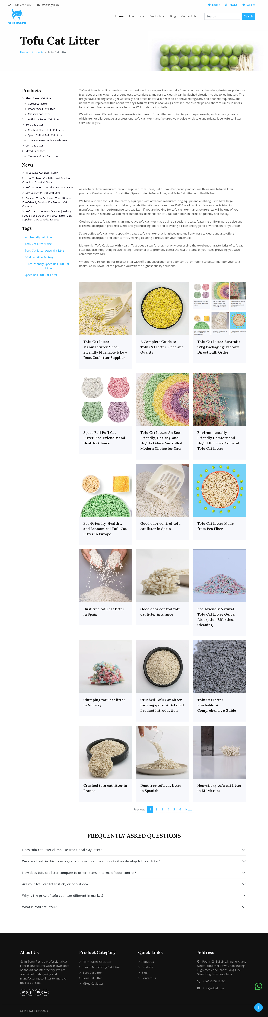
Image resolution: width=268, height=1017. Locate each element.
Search (248, 16)
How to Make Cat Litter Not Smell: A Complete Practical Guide (46, 180)
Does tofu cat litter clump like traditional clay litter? (134, 850)
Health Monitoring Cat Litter (42, 119)
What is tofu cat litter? (134, 907)
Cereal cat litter (38, 103)
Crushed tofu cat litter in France (105, 788)
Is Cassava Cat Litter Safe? (41, 172)
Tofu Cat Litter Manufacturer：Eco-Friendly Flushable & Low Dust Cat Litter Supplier (105, 349)
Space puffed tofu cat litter (45, 135)
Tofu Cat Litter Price (38, 244)
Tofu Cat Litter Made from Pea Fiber (215, 526)
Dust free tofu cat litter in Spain (103, 611)
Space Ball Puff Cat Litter (40, 275)
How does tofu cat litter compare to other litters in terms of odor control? (134, 873)
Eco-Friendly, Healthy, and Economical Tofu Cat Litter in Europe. (105, 528)
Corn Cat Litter (34, 145)
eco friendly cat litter (38, 237)
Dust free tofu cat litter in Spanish (160, 788)
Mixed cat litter (35, 151)
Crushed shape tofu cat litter (46, 130)
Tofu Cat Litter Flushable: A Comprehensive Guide (216, 705)
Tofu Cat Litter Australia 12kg (44, 250)
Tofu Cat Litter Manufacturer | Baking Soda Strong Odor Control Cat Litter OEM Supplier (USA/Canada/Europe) (47, 215)
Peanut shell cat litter (41, 109)
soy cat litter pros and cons (42, 192)
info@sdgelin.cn (50, 5)
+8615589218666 (22, 5)
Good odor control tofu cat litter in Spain (160, 526)
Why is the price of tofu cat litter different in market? (134, 895)
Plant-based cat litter (39, 98)
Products (155, 16)
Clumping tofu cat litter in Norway (104, 702)
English (216, 4)
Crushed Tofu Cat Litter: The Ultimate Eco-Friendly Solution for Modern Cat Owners (46, 202)
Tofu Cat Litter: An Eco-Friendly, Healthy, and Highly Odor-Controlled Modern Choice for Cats (161, 440)
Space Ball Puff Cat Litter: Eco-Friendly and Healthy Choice (104, 437)
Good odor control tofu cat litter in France (160, 611)
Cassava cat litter (39, 114)
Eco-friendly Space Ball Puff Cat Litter (48, 266)
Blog (173, 16)
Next (188, 809)
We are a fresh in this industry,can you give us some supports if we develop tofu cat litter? (134, 861)
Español (250, 4)
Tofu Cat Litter (34, 124)
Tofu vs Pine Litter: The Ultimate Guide (49, 187)
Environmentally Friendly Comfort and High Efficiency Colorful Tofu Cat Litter (218, 440)
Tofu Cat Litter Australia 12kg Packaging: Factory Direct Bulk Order (218, 346)
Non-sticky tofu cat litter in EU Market (219, 788)
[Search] (222, 16)
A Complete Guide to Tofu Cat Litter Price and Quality (162, 346)
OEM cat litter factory (38, 257)
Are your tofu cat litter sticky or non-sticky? (134, 884)
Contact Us (188, 16)
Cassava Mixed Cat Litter (43, 156)
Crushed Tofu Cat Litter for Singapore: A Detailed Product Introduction (162, 705)
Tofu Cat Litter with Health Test (47, 140)
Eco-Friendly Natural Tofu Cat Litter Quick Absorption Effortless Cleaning (216, 617)
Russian (233, 4)
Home (119, 16)
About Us (135, 16)
